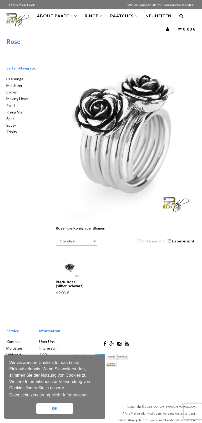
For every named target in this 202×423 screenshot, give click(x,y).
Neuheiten (158, 20)
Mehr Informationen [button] (70, 395)
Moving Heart (17, 98)
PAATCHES (124, 20)
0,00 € (187, 34)
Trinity (11, 132)
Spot (10, 118)
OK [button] (55, 408)
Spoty (11, 125)
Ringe (93, 20)
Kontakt (13, 341)
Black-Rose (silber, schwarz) (70, 284)
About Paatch (57, 20)
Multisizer (14, 85)
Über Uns (47, 341)
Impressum (48, 348)
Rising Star (15, 112)
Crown (11, 92)
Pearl (10, 105)
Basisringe (14, 79)
